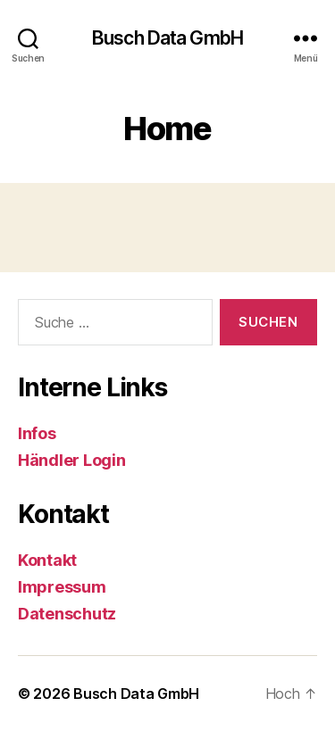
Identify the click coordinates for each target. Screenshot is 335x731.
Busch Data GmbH (167, 38)
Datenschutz (67, 613)
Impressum (62, 586)
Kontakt (47, 560)
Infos (37, 433)
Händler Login (72, 460)
